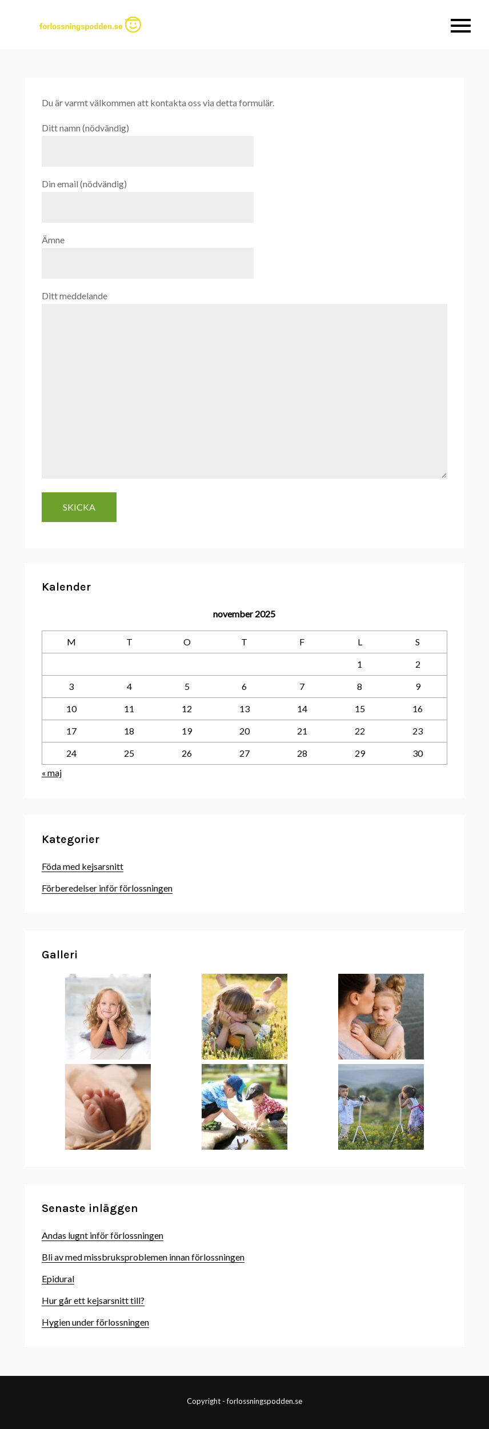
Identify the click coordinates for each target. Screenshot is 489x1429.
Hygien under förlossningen (95, 1321)
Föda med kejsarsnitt (82, 866)
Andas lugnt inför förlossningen (102, 1235)
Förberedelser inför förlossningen (107, 887)
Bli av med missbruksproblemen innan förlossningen (143, 1256)
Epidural (58, 1278)
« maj (52, 772)
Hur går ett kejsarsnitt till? (93, 1300)
